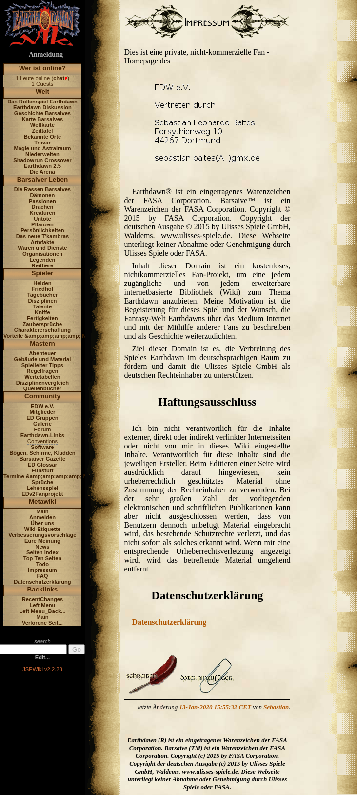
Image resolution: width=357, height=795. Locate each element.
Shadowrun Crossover (42, 160)
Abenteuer (42, 353)
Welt (42, 91)
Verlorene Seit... (42, 623)
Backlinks (42, 589)
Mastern (42, 343)
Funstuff (43, 470)
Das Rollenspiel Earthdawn (42, 101)
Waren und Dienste (42, 248)
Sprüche (43, 482)
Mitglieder (43, 412)
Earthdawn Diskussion (42, 107)
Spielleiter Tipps (42, 365)
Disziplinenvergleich (42, 383)
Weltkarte (42, 125)
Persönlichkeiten (42, 230)
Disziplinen (42, 301)
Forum (42, 429)
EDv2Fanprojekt (42, 494)
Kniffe (42, 312)
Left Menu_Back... (42, 611)
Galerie (42, 424)
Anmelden (42, 517)
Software (42, 447)
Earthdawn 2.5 (42, 166)
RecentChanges (42, 599)
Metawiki (42, 501)
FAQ (42, 576)
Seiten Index (42, 552)
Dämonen (42, 195)
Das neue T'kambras (42, 236)
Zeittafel (42, 131)
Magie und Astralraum (42, 148)
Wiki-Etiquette (42, 529)
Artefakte (43, 242)
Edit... (42, 657)
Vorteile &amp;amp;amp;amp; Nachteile (54, 336)
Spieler (43, 273)
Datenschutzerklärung (42, 582)
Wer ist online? (42, 68)
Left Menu (43, 605)
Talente (42, 306)
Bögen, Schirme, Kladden (42, 453)
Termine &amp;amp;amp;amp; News (50, 476)
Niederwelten (42, 154)
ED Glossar (42, 465)
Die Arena (42, 172)
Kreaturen (43, 213)
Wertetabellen (42, 377)
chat (58, 78)
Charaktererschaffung (42, 330)
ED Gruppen (42, 418)
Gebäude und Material (42, 359)
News (42, 547)
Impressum (42, 570)
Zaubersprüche (42, 324)
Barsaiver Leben (42, 179)
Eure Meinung (42, 541)
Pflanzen (42, 224)
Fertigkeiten (42, 318)
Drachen (43, 207)
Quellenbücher (42, 388)
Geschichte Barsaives (42, 113)
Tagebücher (42, 295)
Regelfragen (43, 371)
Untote (42, 219)
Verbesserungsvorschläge (42, 535)
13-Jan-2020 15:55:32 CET (215, 707)
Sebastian (276, 707)
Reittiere (43, 265)
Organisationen (42, 254)
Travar (42, 142)
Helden (42, 283)
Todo (42, 564)
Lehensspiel (43, 488)
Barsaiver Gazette (43, 459)
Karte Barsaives (42, 119)
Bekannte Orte (42, 137)
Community (42, 396)
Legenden (43, 260)
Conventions (42, 441)
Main (42, 511)
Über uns (43, 523)
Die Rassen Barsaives (42, 189)
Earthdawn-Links (42, 435)
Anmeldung (46, 54)
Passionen (42, 201)
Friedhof (43, 289)
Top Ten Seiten (42, 558)
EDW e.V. (42, 406)
